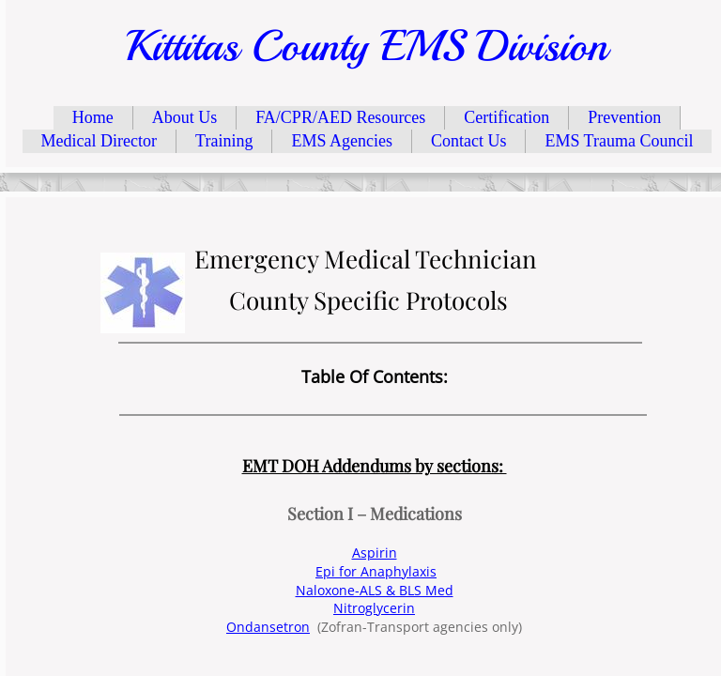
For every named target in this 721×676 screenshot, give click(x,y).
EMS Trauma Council (619, 140)
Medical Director (99, 140)
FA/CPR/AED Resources (340, 117)
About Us (185, 117)
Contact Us (469, 140)
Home (93, 117)
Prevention (624, 117)
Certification (506, 117)
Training (224, 140)
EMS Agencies (341, 140)
